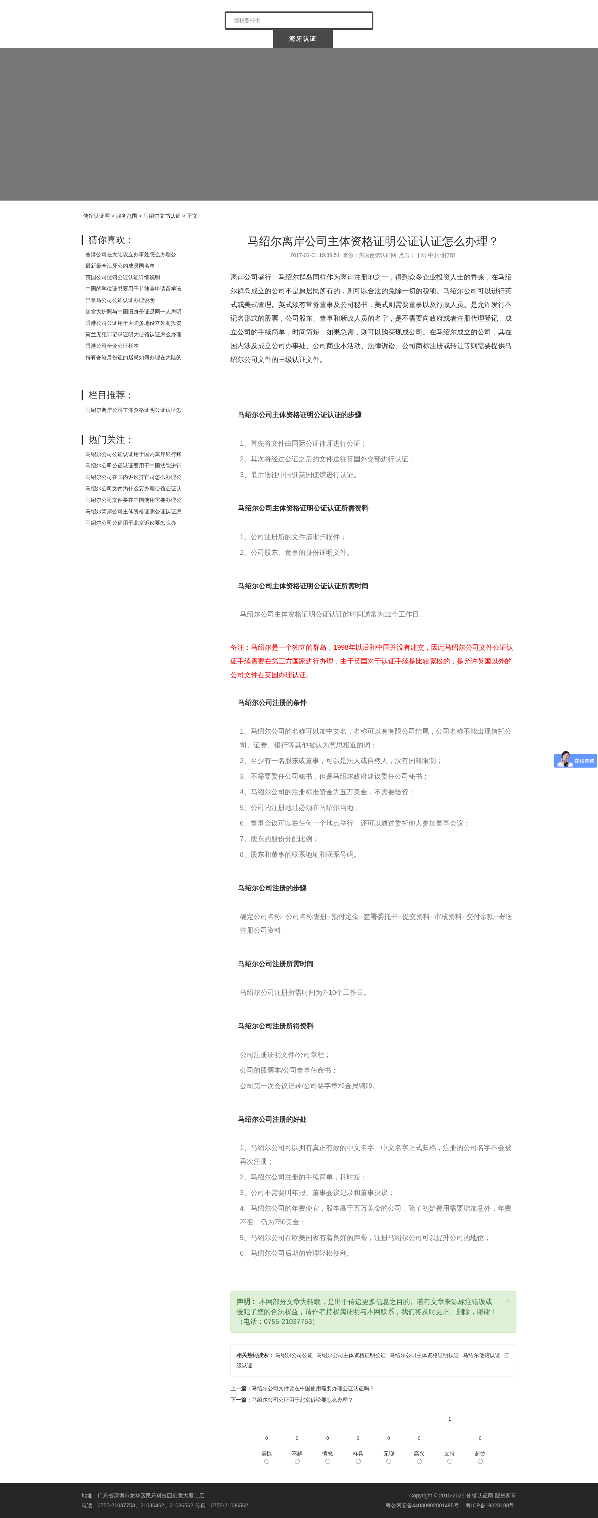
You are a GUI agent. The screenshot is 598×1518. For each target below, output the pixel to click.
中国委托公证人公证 (237, 38)
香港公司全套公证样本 (112, 346)
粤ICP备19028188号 (490, 1505)
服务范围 (126, 216)
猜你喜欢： (111, 240)
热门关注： (111, 439)
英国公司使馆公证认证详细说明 (122, 277)
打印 (449, 255)
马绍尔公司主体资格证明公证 (351, 1355)
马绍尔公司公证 (294, 1355)
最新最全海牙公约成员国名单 (120, 266)
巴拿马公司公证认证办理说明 (120, 300)
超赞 (480, 1457)
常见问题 (485, 38)
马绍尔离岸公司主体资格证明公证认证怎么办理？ (373, 241)
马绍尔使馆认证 (481, 1355)
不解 (297, 1457)
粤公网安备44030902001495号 (421, 1505)
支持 (449, 1457)
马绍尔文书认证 (162, 216)
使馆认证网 (112, 38)
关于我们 (172, 38)
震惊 (266, 1457)
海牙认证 (303, 38)
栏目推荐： (111, 395)
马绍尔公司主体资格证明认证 (424, 1355)
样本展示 (425, 38)
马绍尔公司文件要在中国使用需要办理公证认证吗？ (313, 1388)
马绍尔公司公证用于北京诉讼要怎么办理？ (302, 1400)
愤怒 (327, 1457)
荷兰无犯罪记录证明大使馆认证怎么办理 (133, 334)
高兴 (419, 1457)
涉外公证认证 (363, 38)
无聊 (388, 1457)
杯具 (358, 1457)
